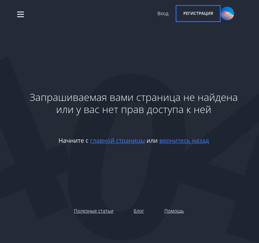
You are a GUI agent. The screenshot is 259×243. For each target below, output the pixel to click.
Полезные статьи (93, 211)
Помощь (174, 211)
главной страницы (117, 140)
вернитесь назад (184, 140)
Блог (139, 211)
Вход (163, 13)
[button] (198, 13)
